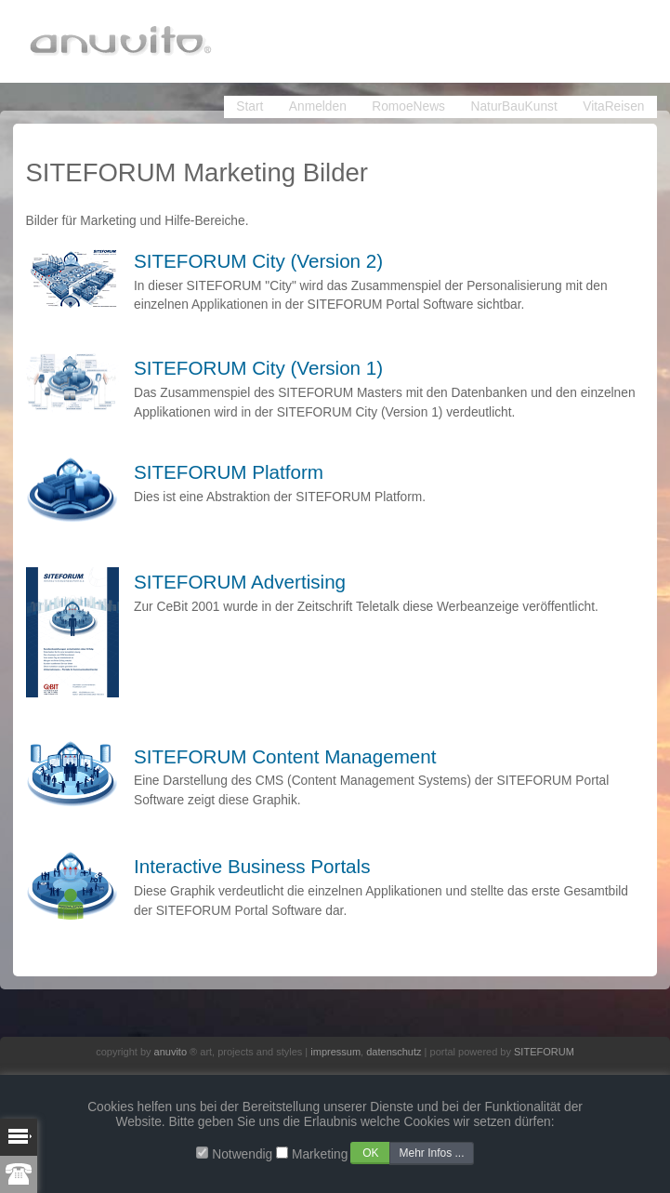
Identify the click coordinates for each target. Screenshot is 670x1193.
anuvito (170, 1051)
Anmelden (318, 106)
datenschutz (393, 1051)
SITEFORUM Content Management (285, 756)
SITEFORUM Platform (228, 472)
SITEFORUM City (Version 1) (258, 367)
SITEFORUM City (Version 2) (258, 261)
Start (249, 106)
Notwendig (242, 1154)
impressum (335, 1051)
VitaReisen (613, 106)
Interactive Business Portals (252, 866)
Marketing (320, 1154)
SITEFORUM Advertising (240, 581)
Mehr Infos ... (431, 1153)
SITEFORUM (544, 1051)
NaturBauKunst (514, 106)
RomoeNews (408, 106)
